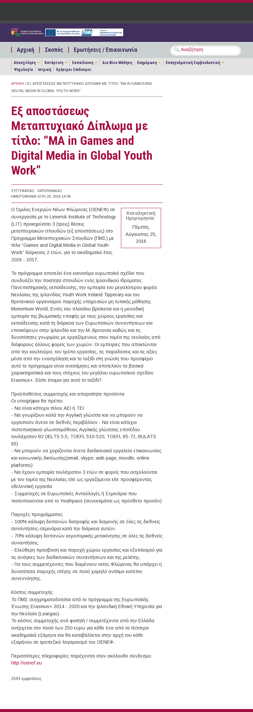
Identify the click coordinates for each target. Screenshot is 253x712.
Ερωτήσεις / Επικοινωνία (105, 50)
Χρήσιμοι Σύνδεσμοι (73, 69)
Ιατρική (44, 69)
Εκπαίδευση (82, 62)
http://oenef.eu (26, 662)
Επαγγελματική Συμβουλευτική (193, 62)
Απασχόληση (25, 62)
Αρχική (25, 50)
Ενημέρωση (147, 62)
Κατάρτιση (53, 62)
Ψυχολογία (23, 69)
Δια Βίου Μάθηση (117, 62)
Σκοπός (54, 50)
